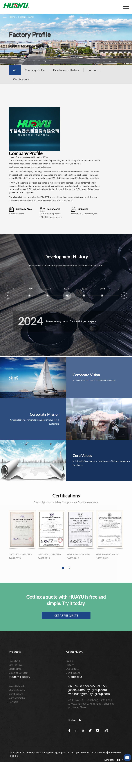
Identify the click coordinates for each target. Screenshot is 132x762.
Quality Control (17, 689)
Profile (69, 660)
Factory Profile (26, 16)
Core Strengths (17, 697)
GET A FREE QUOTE (66, 615)
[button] (63, 568)
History (70, 664)
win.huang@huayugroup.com (89, 694)
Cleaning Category (18, 672)
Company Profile (35, 70)
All (14, 70)
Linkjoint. (14, 756)
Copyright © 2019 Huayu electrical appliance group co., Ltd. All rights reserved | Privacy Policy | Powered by (65, 752)
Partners (13, 701)
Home (12, 16)
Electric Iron (15, 668)
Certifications (21, 79)
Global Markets (17, 685)
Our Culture (72, 668)
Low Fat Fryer (16, 664)
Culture (92, 70)
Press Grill (14, 660)
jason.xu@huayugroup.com (87, 690)
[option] (48, 294)
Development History (66, 70)
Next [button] (124, 295)
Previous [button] (8, 295)
